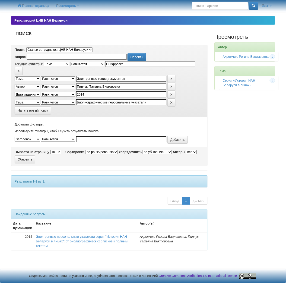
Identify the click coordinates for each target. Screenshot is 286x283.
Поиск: (20, 49)
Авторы (179, 152)
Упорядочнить (130, 152)
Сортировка (75, 152)
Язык (267, 6)
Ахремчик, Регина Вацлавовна (246, 56)
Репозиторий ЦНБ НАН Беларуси (40, 20)
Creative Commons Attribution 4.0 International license (198, 276)
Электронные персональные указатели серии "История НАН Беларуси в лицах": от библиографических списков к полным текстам (82, 241)
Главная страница (33, 6)
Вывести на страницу (32, 152)
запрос (20, 57)
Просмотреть (67, 6)
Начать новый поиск (33, 110)
